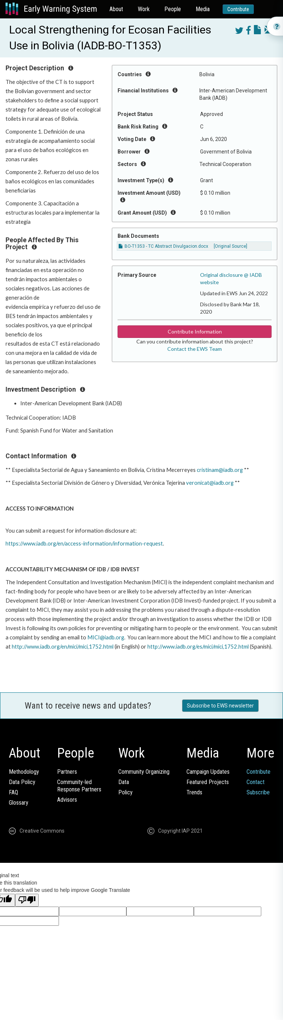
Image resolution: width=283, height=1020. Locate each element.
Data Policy (22, 782)
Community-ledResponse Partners (79, 786)
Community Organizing (144, 771)
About (116, 9)
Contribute (238, 9)
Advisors (67, 799)
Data (123, 782)
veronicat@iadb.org (210, 483)
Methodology (24, 771)
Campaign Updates (208, 771)
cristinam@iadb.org (220, 470)
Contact (256, 782)
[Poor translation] (27, 900)
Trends (194, 792)
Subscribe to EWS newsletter (220, 706)
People (172, 9)
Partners (67, 771)
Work (144, 9)
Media (203, 9)
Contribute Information (195, 331)
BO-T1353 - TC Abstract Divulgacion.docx (163, 246)
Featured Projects (207, 782)
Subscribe (258, 792)
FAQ (13, 792)
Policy (125, 792)
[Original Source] (230, 246)
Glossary (18, 802)
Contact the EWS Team (194, 349)
